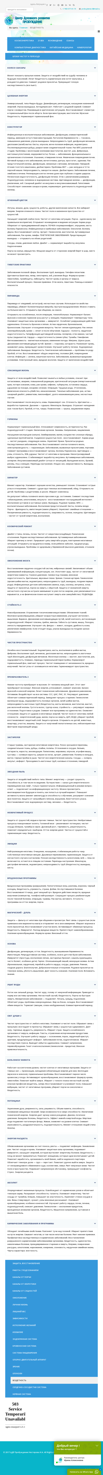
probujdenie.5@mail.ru (91, 9)
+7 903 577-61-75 (69, 9)
